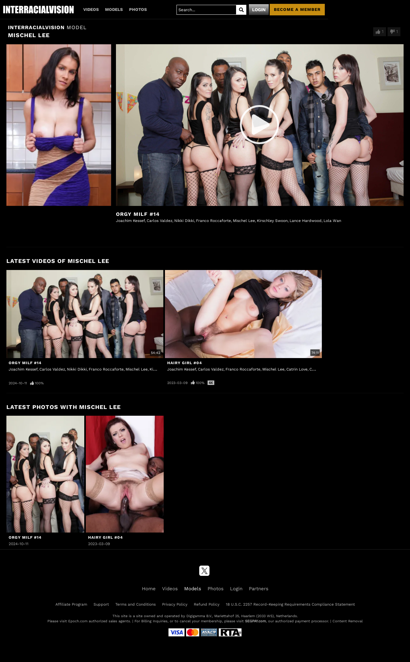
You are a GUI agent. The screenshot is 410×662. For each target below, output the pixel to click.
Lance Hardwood (306, 220)
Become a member (297, 9)
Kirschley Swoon (272, 220)
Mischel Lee (244, 220)
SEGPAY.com (255, 621)
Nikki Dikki (184, 220)
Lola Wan (332, 220)
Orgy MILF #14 (138, 214)
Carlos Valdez (159, 220)
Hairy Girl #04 (184, 363)
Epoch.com (77, 621)
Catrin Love (297, 369)
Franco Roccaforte (213, 220)
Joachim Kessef (130, 220)
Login (259, 9)
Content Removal (347, 621)
